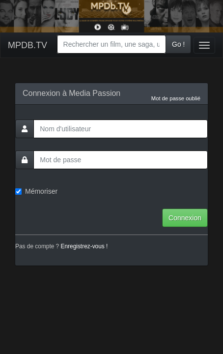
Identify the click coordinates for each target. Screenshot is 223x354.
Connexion (184, 218)
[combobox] (111, 44)
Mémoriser (36, 191)
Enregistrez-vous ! (84, 246)
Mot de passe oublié (175, 98)
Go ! (178, 44)
